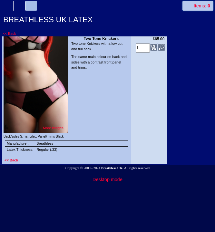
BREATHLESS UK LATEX (48, 19)
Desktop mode (107, 179)
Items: (202, 5)
